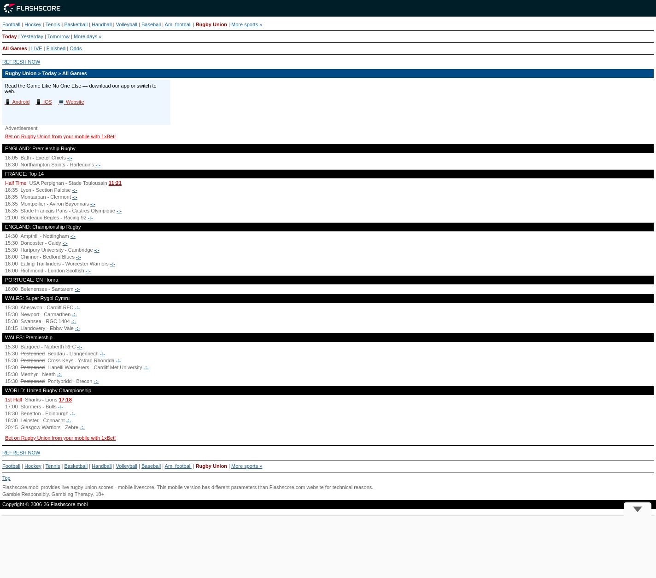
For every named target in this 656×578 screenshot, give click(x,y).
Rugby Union (211, 24)
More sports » (246, 24)
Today (9, 36)
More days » (88, 36)
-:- (69, 157)
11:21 (115, 183)
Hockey (32, 24)
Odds (76, 48)
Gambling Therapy (72, 494)
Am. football (178, 24)
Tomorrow (58, 36)
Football (11, 24)
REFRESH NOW (21, 62)
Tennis (53, 24)
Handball (101, 24)
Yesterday (32, 36)
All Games (14, 48)
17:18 (65, 399)
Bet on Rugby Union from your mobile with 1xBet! (60, 136)
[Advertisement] (328, 547)
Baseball (151, 24)
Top (6, 478)
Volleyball (126, 24)
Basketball (76, 24)
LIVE (36, 48)
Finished (56, 48)
